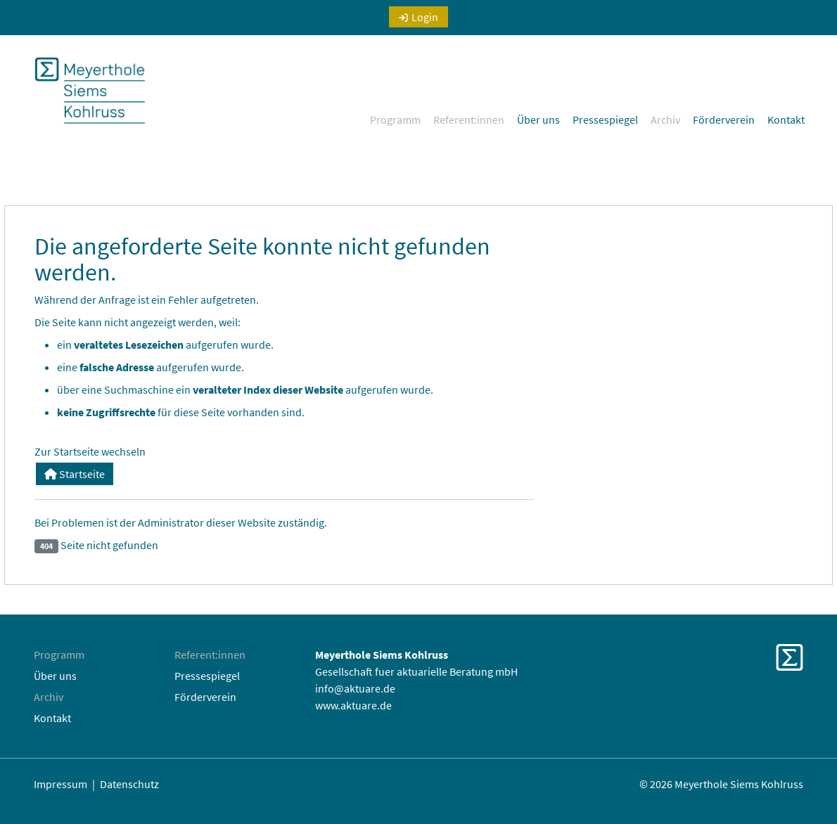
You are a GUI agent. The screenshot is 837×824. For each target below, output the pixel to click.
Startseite (74, 474)
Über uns (538, 119)
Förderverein (724, 119)
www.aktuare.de (353, 705)
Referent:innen (468, 119)
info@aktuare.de (355, 688)
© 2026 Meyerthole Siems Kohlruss (721, 784)
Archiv (665, 119)
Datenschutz (129, 784)
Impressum (60, 784)
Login (424, 17)
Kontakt (786, 119)
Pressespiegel (605, 119)
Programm (395, 119)
